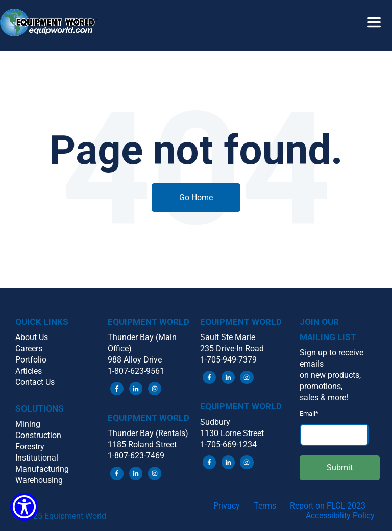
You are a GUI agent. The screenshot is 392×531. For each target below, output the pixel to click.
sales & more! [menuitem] (324, 397)
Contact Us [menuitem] (35, 382)
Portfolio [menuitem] (30, 360)
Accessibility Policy (340, 515)
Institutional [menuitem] (36, 458)
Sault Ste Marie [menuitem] (227, 337)
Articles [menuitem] (28, 371)
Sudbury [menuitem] (215, 422)
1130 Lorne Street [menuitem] (232, 433)
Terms (265, 506)
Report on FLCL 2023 (327, 506)
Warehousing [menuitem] (39, 480)
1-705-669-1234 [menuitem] (228, 444)
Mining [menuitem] (27, 424)
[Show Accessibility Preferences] (24, 507)
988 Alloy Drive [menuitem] (135, 360)
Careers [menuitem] (28, 348)
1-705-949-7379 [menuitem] (228, 360)
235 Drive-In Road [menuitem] (232, 348)
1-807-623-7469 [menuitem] (136, 456)
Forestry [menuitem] (29, 446)
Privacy (226, 506)
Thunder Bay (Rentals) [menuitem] (148, 433)
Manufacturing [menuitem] (42, 469)
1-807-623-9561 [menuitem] (136, 371)
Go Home (196, 197)
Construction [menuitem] (38, 435)
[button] (196, 13)
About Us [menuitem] (31, 337)
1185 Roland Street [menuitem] (142, 444)
